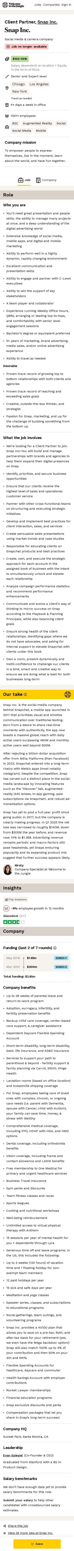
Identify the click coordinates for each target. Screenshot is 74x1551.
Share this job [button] (15, 1526)
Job (24, 180)
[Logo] (13, 5)
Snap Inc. (47, 22)
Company (45, 180)
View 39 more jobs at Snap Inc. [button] (28, 1533)
